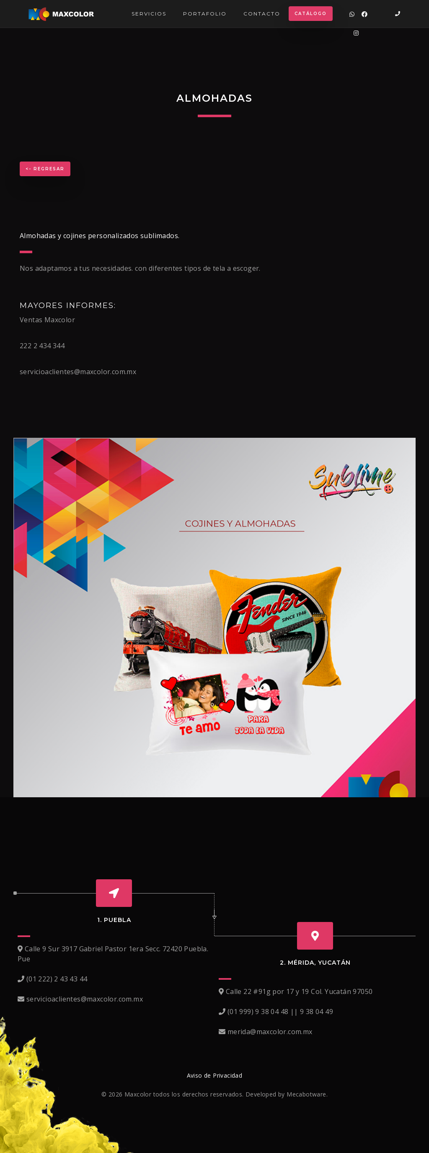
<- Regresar (45, 169)
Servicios (149, 13)
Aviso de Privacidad (215, 1075)
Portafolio (205, 13)
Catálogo (311, 13)
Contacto (261, 13)
